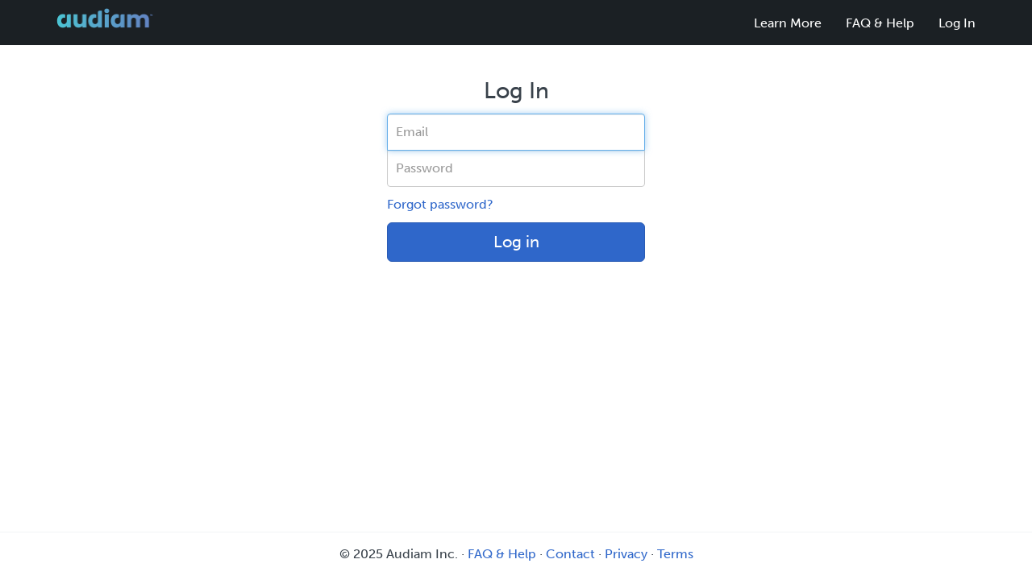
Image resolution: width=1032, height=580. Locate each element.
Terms (675, 553)
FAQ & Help (880, 23)
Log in (516, 241)
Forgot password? (440, 204)
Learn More (788, 23)
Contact (570, 553)
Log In (957, 23)
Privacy (626, 553)
